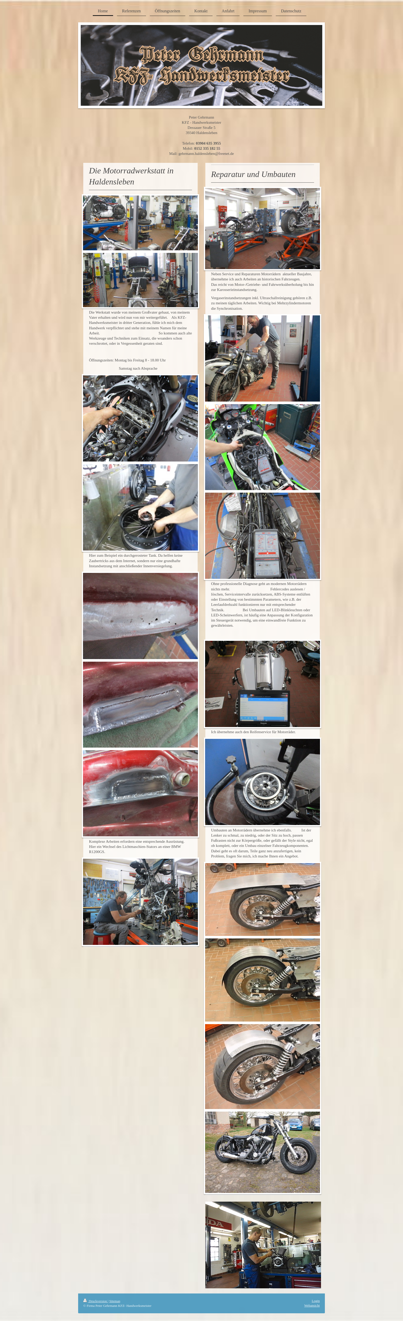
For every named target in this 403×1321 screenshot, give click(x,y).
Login (316, 1301)
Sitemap (114, 1301)
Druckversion (95, 1301)
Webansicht (312, 1305)
